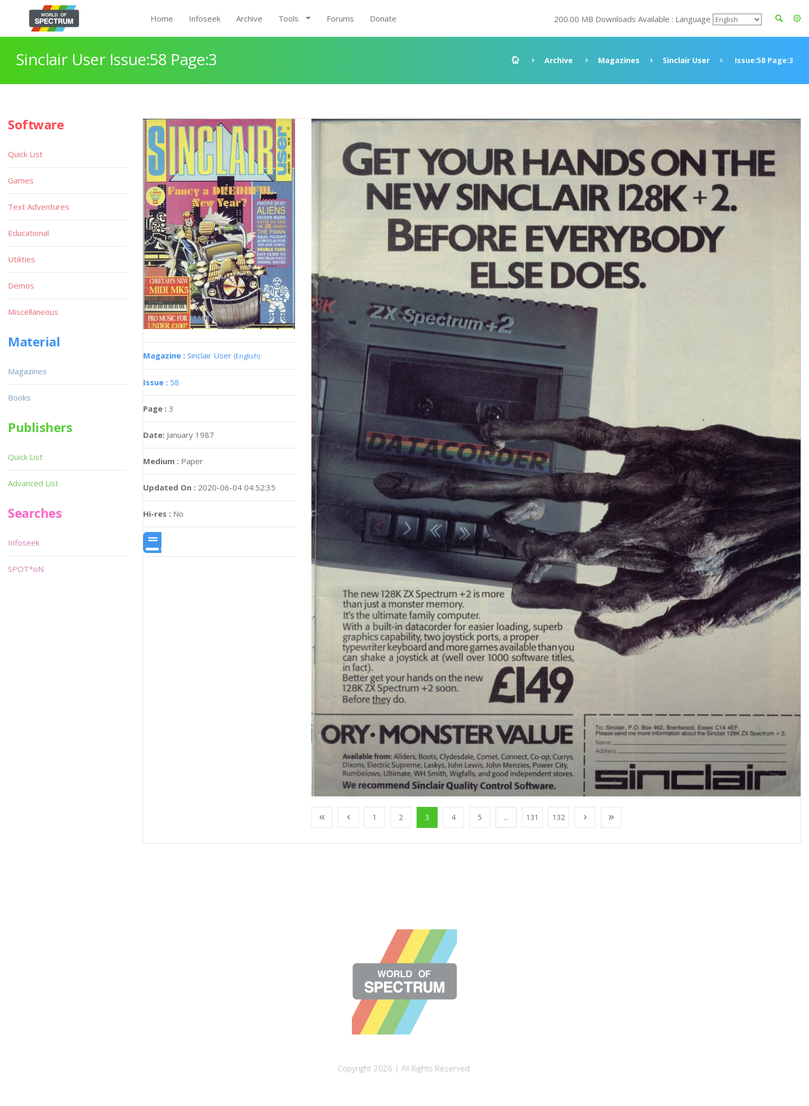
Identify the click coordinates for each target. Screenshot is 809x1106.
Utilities (21, 259)
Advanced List (33, 483)
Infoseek (204, 18)
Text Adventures (38, 206)
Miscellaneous (33, 311)
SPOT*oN (26, 569)
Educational (28, 233)
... (506, 817)
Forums (340, 18)
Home (161, 18)
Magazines (619, 60)
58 (161, 382)
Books (19, 397)
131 (532, 817)
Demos (21, 285)
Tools (288, 18)
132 (558, 817)
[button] (797, 18)
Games (21, 180)
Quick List (25, 154)
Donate (383, 18)
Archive (249, 18)
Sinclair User (686, 60)
